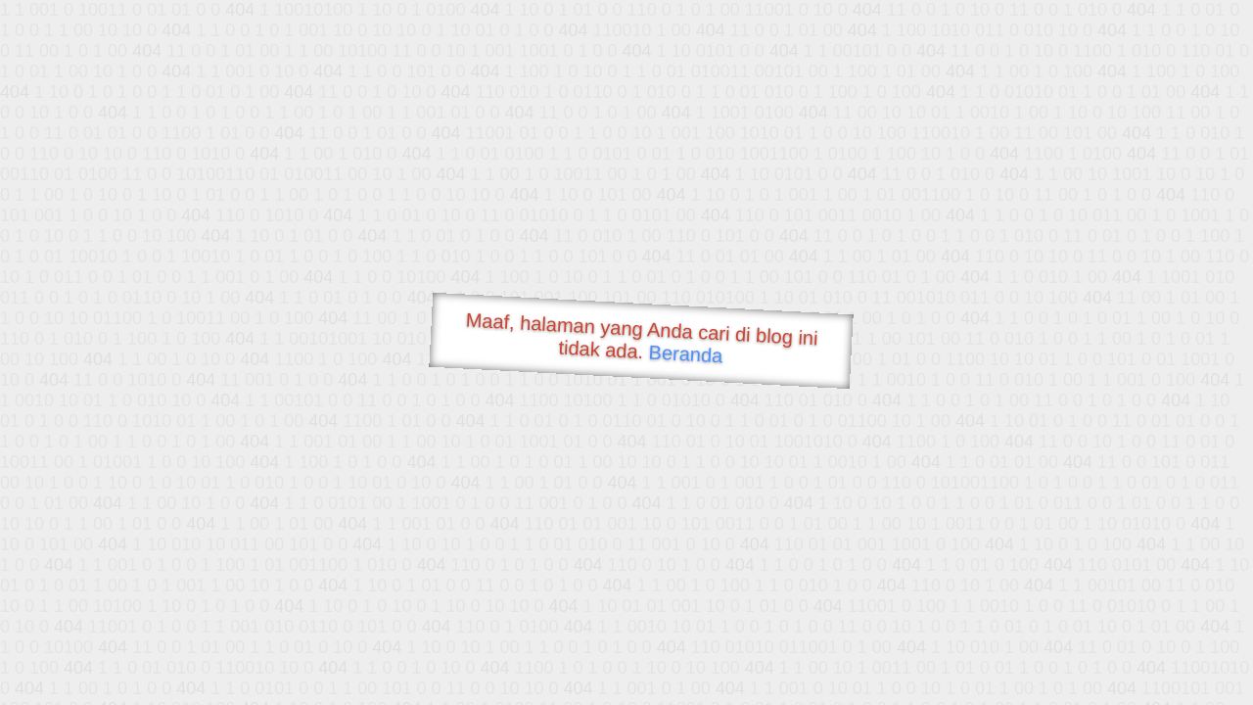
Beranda (685, 353)
